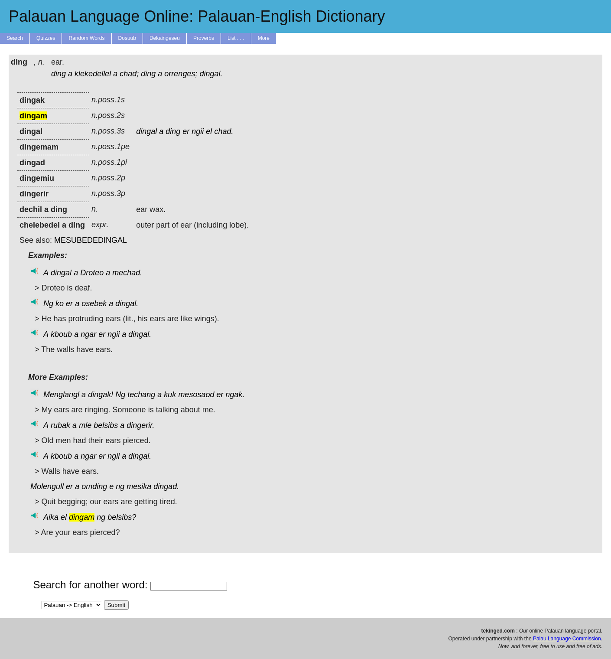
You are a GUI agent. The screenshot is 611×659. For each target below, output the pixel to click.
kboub (61, 334)
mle (85, 425)
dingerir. (140, 425)
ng (120, 486)
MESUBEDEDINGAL (90, 240)
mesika (139, 486)
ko (59, 303)
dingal (146, 131)
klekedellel (93, 73)
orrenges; (180, 73)
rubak (60, 425)
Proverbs (203, 38)
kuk (170, 394)
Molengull (47, 486)
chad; (129, 73)
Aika (50, 517)
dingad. (166, 486)
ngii (198, 131)
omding (94, 486)
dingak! (100, 394)
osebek (94, 303)
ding (58, 73)
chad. (223, 131)
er (185, 131)
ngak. (234, 394)
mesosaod (196, 394)
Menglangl (61, 394)
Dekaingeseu (165, 38)
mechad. (127, 272)
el (209, 131)
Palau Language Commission (567, 639)
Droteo (92, 272)
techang (141, 394)
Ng (48, 303)
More (264, 38)
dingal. (210, 73)
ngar (88, 334)
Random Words (86, 38)
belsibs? (121, 517)
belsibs (106, 425)
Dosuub (127, 38)
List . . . (236, 38)
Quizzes (45, 38)
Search (14, 38)
